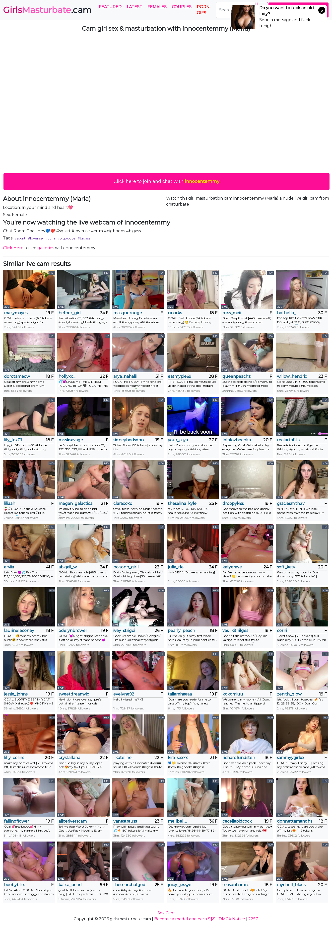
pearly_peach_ (182, 630)
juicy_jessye (179, 884)
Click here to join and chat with (166, 181)
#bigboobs (66, 238)
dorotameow (17, 376)
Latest (134, 6)
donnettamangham (294, 821)
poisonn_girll (126, 567)
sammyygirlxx (290, 757)
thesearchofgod (129, 884)
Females (157, 6)
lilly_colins (14, 757)
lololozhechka (236, 440)
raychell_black (291, 884)
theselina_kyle (182, 503)
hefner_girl (70, 312)
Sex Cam (166, 913)
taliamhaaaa (180, 694)
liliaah (9, 503)
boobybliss (14, 884)
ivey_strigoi (124, 630)
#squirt (19, 238)
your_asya (178, 440)
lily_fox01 (13, 440)
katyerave (232, 567)
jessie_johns (15, 694)
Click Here (13, 247)
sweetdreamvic (74, 694)
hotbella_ (286, 312)
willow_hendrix (292, 376)
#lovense (35, 238)
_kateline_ (123, 757)
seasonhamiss (235, 884)
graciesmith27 (291, 503)
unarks (175, 312)
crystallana (69, 757)
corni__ (284, 630)
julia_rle (176, 567)
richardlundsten (238, 757)
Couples (182, 6)
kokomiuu (232, 694)
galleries (45, 247)
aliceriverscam (73, 821)
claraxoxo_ (123, 503)
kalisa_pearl (70, 884)
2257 (253, 919)
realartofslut (289, 440)
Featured (110, 6)
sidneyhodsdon (128, 440)
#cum (50, 238)
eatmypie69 (179, 376)
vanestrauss (125, 821)
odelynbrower (73, 630)
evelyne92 (123, 694)
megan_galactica (75, 503)
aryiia (9, 567)
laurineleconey (19, 630)
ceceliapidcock (237, 821)
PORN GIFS (203, 9)
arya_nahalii (124, 376)
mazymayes (15, 312)
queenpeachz (236, 376)
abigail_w (68, 567)
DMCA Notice (232, 919)
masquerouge (127, 312)
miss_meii (231, 312)
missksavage (71, 440)
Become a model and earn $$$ (184, 919)
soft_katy (286, 567)
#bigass (84, 238)
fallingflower (16, 821)
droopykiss (233, 503)
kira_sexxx (178, 757)
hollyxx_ (67, 376)
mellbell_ (177, 821)
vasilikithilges (235, 630)
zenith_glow (289, 694)
